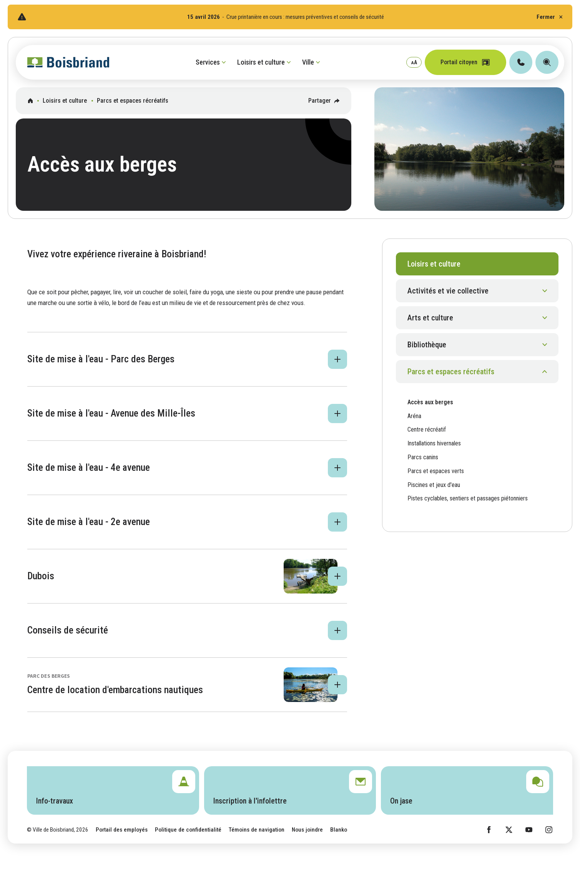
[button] (187, 359)
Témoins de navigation (256, 829)
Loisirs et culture (65, 100)
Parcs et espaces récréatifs (132, 100)
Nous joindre (307, 829)
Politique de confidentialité (188, 829)
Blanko (338, 829)
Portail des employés (122, 829)
